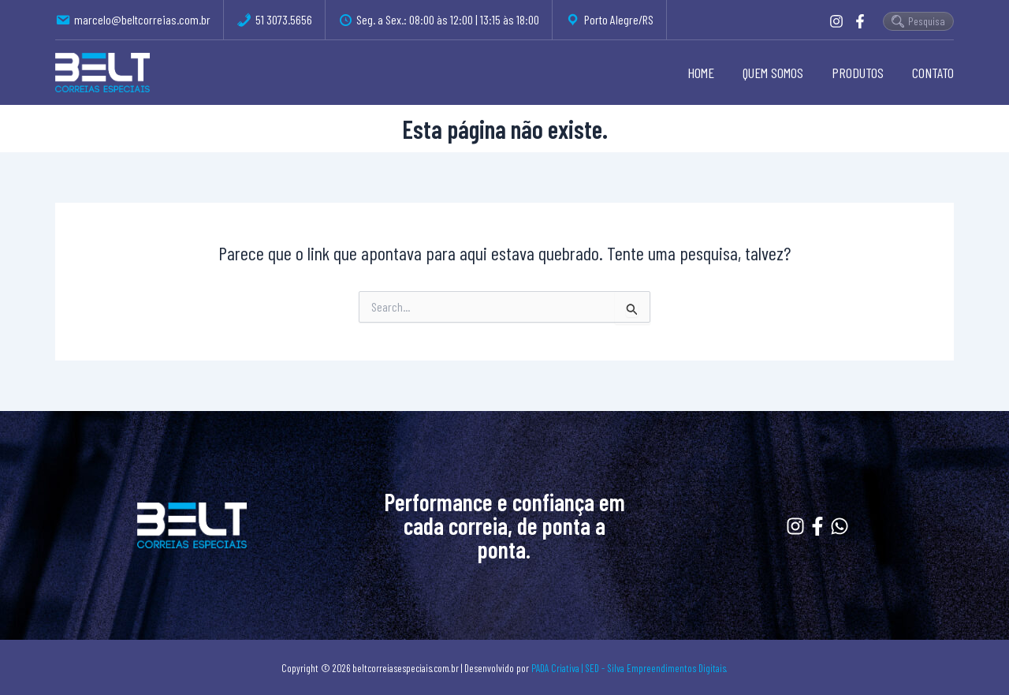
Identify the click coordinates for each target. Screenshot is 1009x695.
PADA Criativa (555, 668)
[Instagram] (836, 21)
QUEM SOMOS (773, 72)
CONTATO (933, 72)
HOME (700, 72)
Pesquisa (918, 21)
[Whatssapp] (839, 526)
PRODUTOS (858, 72)
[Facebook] (860, 21)
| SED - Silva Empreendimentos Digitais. (655, 668)
